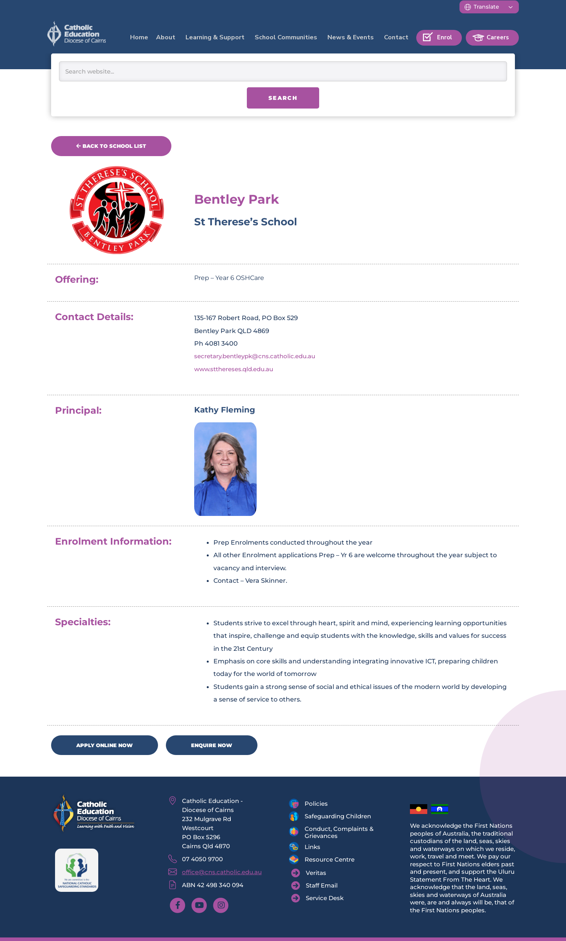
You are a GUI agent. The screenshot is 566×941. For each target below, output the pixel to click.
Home (139, 37)
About (165, 37)
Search (283, 97)
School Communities (286, 37)
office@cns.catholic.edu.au (222, 873)
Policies (316, 804)
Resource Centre (330, 860)
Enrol (444, 37)
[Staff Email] (314, 886)
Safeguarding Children (338, 817)
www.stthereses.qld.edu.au (237, 369)
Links (312, 848)
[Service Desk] (317, 899)
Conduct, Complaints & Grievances (339, 833)
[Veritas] (308, 874)
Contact (396, 37)
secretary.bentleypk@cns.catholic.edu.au (260, 357)
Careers (498, 37)
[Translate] (489, 6)
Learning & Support (215, 37)
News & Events (350, 37)
